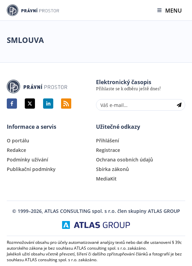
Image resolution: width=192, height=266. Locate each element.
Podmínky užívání (27, 159)
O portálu (18, 140)
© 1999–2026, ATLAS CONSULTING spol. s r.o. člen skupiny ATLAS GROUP (96, 211)
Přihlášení (107, 140)
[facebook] (12, 103)
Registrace (108, 150)
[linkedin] (48, 103)
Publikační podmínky (31, 169)
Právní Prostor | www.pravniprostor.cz (37, 86)
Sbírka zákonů (112, 169)
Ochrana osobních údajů (124, 159)
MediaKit (106, 178)
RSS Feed (66, 103)
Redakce (16, 150)
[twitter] (30, 103)
